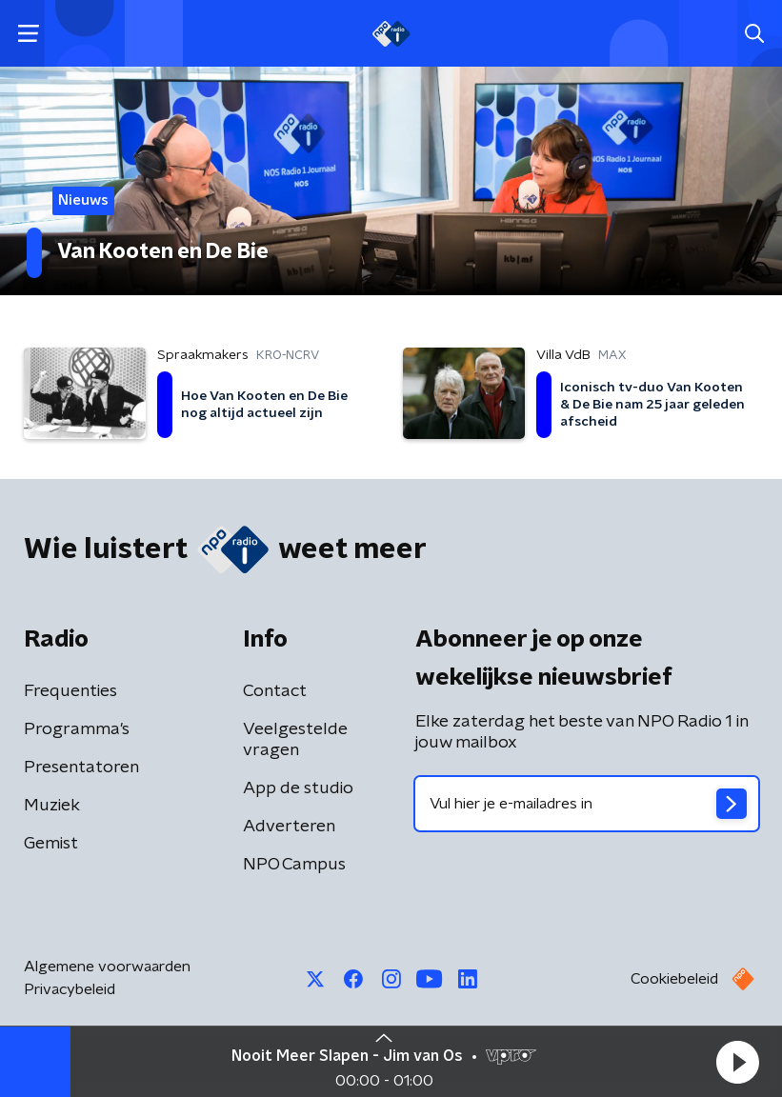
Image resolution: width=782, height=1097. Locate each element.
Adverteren (289, 826)
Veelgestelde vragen (295, 740)
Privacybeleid (69, 989)
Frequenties (70, 691)
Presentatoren (81, 767)
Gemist (51, 843)
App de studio (298, 788)
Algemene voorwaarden (107, 966)
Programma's (77, 729)
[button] (737, 1061)
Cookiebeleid (674, 979)
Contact (275, 691)
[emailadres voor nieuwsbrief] (587, 803)
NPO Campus (294, 864)
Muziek (52, 805)
